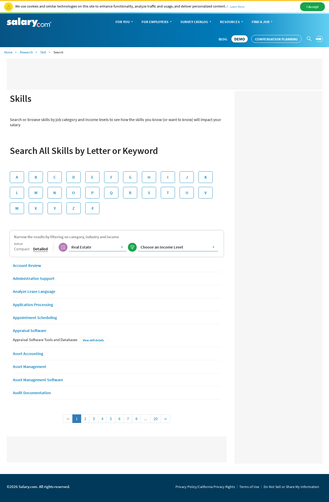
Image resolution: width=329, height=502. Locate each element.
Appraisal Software (29, 330)
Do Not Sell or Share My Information (291, 486)
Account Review (27, 265)
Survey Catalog (196, 22)
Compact (21, 248)
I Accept (313, 6)
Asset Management (29, 366)
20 (156, 418)
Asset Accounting (28, 353)
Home (8, 52)
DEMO (239, 38)
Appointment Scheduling (35, 317)
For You (125, 22)
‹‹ (67, 418)
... (145, 418)
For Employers (157, 22)
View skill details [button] (93, 340)
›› (165, 418)
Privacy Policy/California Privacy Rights (205, 486)
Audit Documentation (32, 392)
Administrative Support (34, 278)
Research (26, 52)
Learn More (237, 7)
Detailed (40, 248)
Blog (223, 39)
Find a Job (262, 22)
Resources (232, 22)
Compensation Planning (276, 39)
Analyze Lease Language (34, 291)
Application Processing (33, 304)
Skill (43, 52)
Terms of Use (249, 486)
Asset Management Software (38, 379)
